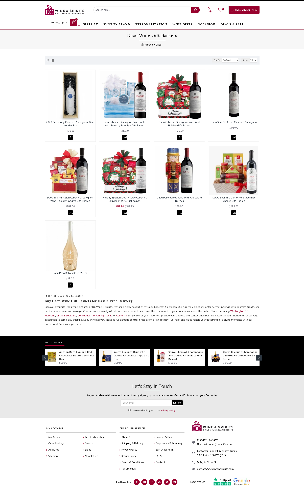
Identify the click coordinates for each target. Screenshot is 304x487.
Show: (246, 60)
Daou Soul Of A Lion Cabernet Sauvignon (234, 122)
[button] (45, 361)
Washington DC (239, 314)
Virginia (61, 318)
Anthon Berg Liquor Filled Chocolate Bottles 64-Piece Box (77, 359)
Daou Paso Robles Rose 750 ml (70, 274)
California (121, 318)
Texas (108, 318)
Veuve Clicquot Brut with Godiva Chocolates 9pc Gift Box (131, 359)
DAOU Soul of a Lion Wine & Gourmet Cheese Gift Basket (234, 200)
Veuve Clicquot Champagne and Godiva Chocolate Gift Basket (185, 359)
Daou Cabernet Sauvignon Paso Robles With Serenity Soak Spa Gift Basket (124, 124)
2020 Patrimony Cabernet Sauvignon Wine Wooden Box (70, 124)
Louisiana (71, 318)
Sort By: (215, 60)
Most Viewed (58, 346)
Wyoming (98, 318)
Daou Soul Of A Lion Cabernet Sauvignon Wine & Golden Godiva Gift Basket (70, 200)
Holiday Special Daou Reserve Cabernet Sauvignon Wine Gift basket (125, 200)
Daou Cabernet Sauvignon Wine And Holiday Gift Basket (179, 124)
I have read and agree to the (152, 414)
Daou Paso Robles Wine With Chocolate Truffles (179, 200)
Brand (149, 45)
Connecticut (85, 318)
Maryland (50, 318)
